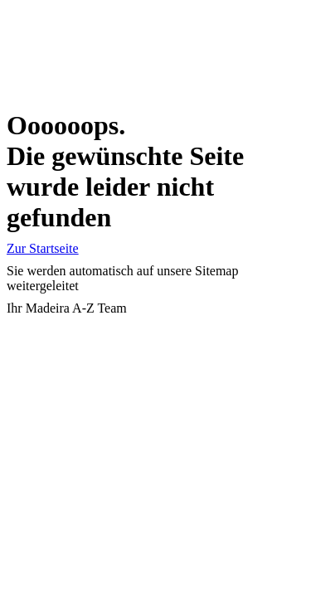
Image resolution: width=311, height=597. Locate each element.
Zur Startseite (43, 248)
